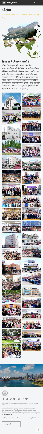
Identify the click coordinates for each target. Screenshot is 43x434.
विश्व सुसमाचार (12, 3)
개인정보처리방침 (7, 414)
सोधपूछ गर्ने (8, 424)
